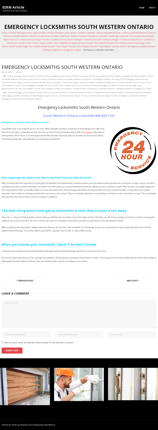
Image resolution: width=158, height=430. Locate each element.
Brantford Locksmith (98, 36)
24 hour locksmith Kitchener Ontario (139, 32)
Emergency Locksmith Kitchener (142, 46)
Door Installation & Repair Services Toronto (73, 43)
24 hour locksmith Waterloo (16, 36)
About (152, 7)
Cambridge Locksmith (118, 36)
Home (141, 7)
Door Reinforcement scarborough (121, 85)
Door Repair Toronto (66, 46)
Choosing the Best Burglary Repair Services (130, 79)
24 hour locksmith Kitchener (108, 32)
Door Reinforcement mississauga (130, 43)
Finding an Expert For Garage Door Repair (62, 50)
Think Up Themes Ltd (21, 424)
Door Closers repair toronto (40, 43)
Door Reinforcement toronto (42, 46)
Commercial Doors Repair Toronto (103, 95)
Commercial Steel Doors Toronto (131, 82)
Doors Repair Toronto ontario (112, 46)
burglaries (88, 132)
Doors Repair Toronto (87, 46)
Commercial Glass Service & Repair (66, 39)
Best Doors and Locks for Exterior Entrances (50, 36)
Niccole (19, 72)
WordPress (49, 424)
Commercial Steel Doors (131, 39)
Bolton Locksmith (79, 36)
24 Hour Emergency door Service (62, 32)
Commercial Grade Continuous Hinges (101, 39)
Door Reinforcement (104, 43)
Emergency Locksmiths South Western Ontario (21, 99)
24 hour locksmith (86, 32)
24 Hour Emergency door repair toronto (27, 32)
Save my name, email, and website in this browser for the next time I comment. (39, 342)
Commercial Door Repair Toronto (34, 39)
